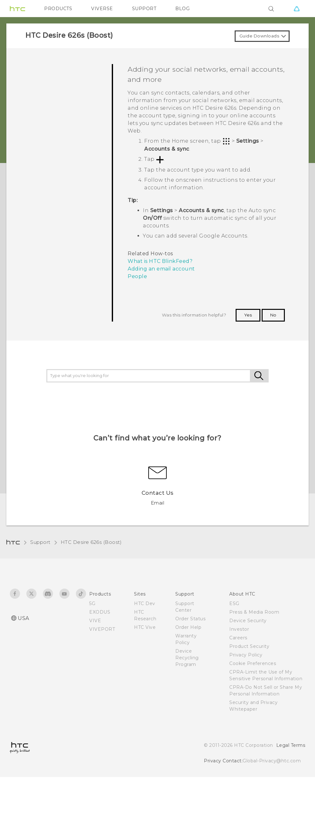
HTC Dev (144, 603)
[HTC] (17, 8)
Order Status (190, 619)
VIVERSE (102, 8)
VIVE (95, 620)
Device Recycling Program (187, 657)
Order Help (188, 627)
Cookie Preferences (252, 663)
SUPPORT (144, 8)
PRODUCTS (58, 8)
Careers (238, 638)
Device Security (248, 620)
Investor (239, 629)
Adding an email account (161, 269)
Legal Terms (290, 745)
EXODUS (99, 612)
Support (40, 542)
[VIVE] (296, 8)
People (137, 276)
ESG (234, 603)
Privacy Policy (245, 655)
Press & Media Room (254, 612)
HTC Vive (145, 627)
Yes (248, 314)
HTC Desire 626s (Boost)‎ (91, 542)
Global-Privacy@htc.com (272, 761)
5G (92, 603)
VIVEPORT (102, 629)
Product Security (249, 646)
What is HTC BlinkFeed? (160, 261)
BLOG (182, 8)
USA (23, 618)
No (273, 314)
